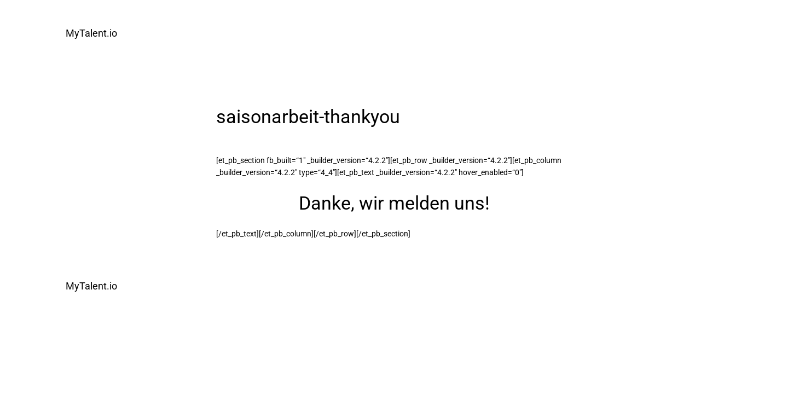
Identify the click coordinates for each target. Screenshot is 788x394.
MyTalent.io (91, 33)
